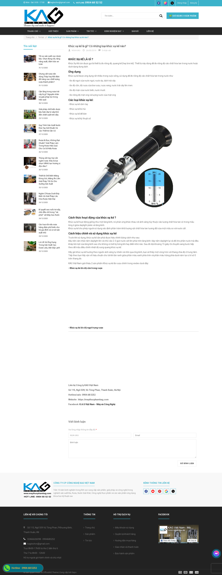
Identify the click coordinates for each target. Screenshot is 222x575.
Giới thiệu (53, 31)
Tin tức (87, 540)
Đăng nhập (182, 3)
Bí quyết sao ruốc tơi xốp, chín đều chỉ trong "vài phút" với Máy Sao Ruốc (50, 212)
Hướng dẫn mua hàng (124, 540)
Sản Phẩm (72, 31)
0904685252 (49, 539)
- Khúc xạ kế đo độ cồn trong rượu (85, 268)
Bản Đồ (135, 31)
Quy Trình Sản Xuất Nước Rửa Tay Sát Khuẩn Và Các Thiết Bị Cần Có (49, 128)
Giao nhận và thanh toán (126, 547)
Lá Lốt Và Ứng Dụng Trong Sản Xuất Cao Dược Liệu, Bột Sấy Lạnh (49, 245)
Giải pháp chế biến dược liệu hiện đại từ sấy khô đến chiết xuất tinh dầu (49, 112)
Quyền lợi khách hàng (124, 534)
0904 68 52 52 (93, 2)
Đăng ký (193, 3)
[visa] (189, 572)
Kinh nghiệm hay (114, 31)
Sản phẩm (89, 534)
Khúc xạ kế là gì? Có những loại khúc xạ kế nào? (97, 46)
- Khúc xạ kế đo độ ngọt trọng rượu (85, 327)
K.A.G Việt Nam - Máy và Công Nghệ (97, 404)
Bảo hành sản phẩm (123, 553)
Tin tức (91, 31)
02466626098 (34, 539)
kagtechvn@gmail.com (59, 2)
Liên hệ (150, 31)
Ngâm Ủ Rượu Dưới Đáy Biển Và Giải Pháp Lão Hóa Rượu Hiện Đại (49, 196)
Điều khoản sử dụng (123, 527)
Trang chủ (89, 527)
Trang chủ (34, 31)
